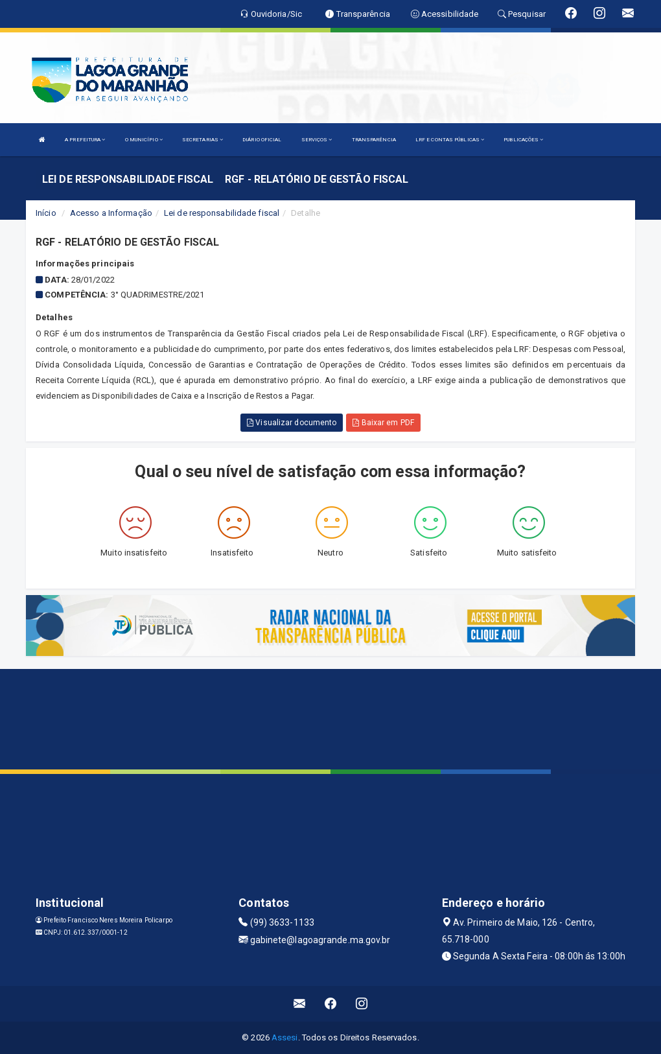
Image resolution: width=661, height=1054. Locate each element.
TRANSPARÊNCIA (374, 140)
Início (46, 213)
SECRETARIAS (202, 140)
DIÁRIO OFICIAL (261, 140)
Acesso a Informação (111, 213)
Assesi (285, 1037)
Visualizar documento (291, 422)
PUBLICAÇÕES (523, 140)
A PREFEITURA (85, 140)
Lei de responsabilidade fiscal (221, 213)
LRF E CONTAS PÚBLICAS (449, 140)
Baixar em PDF (383, 422)
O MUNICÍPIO (144, 140)
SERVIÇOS (316, 140)
